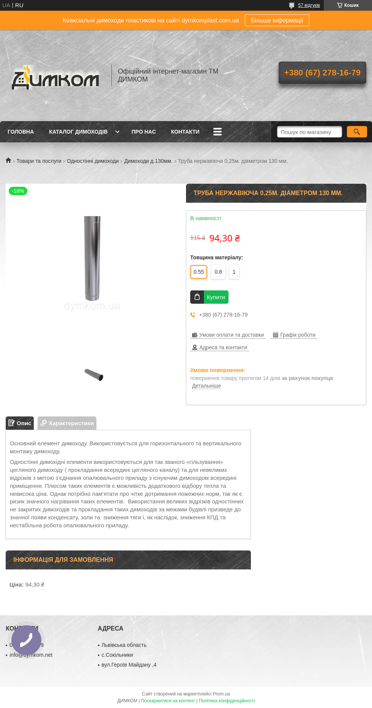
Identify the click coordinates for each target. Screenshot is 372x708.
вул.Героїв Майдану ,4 (129, 665)
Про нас (144, 132)
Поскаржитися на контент (168, 700)
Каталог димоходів (78, 132)
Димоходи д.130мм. (148, 161)
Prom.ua (221, 694)
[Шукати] (357, 131)
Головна (21, 132)
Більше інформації (277, 20)
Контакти (185, 132)
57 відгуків (309, 5)
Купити (216, 297)
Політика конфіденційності (227, 700)
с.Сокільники (117, 655)
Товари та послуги (38, 161)
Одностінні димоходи (93, 161)
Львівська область (124, 645)
